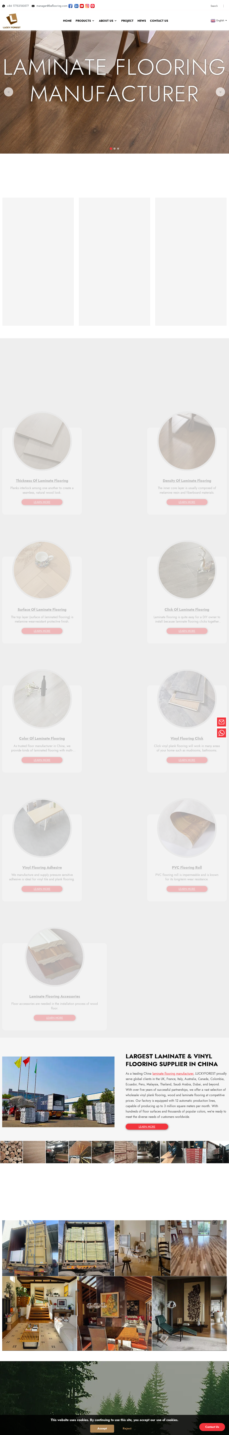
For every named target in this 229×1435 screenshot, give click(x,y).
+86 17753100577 (15, 5)
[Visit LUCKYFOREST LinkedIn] (76, 5)
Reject (127, 1428)
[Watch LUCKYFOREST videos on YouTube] (82, 5)
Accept (102, 1428)
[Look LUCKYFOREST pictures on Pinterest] (93, 5)
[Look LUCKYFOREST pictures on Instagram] (87, 5)
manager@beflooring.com (49, 5)
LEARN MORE (145, 836)
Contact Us (212, 1427)
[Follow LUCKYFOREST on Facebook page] (70, 5)
